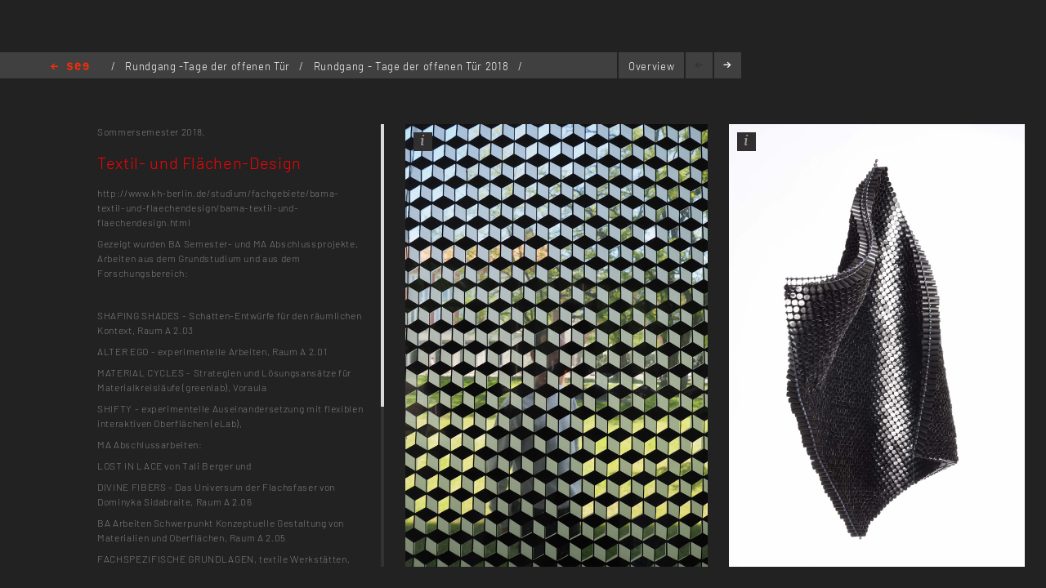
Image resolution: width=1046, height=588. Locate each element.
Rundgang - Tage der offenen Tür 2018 (413, 66)
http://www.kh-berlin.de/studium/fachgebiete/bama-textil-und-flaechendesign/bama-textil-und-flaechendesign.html (218, 207)
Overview (651, 66)
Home (70, 67)
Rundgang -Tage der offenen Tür (209, 66)
